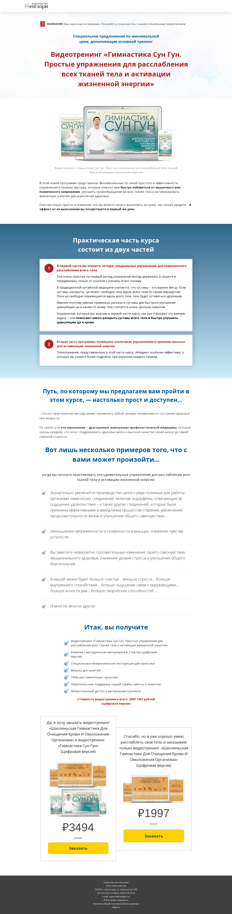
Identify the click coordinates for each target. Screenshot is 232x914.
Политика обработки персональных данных (116, 903)
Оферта (116, 907)
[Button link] (78, 848)
